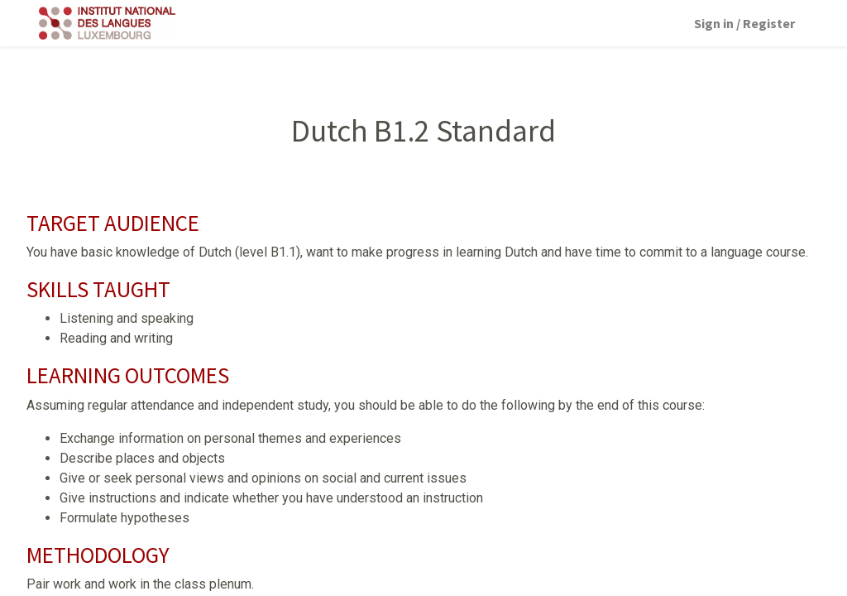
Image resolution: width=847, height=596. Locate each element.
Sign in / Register (744, 23)
